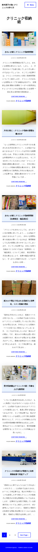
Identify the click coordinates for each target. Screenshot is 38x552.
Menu (32, 5)
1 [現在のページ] (4, 535)
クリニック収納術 (23, 101)
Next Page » (24, 535)
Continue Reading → (19, 96)
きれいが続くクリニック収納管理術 (19, 52)
